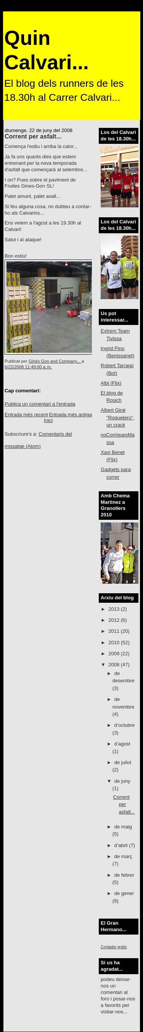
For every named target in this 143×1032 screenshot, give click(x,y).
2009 (114, 653)
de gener (124, 893)
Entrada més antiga (70, 414)
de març (123, 856)
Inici (48, 420)
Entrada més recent (26, 414)
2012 (114, 620)
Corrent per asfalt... (124, 804)
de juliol (122, 762)
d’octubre (124, 725)
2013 (114, 609)
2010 (114, 642)
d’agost (122, 744)
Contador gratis (114, 947)
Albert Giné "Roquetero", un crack (118, 417)
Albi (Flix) (111, 383)
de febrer (124, 875)
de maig (123, 827)
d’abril (121, 845)
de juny (122, 781)
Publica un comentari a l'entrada (40, 404)
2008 (114, 664)
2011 (114, 631)
